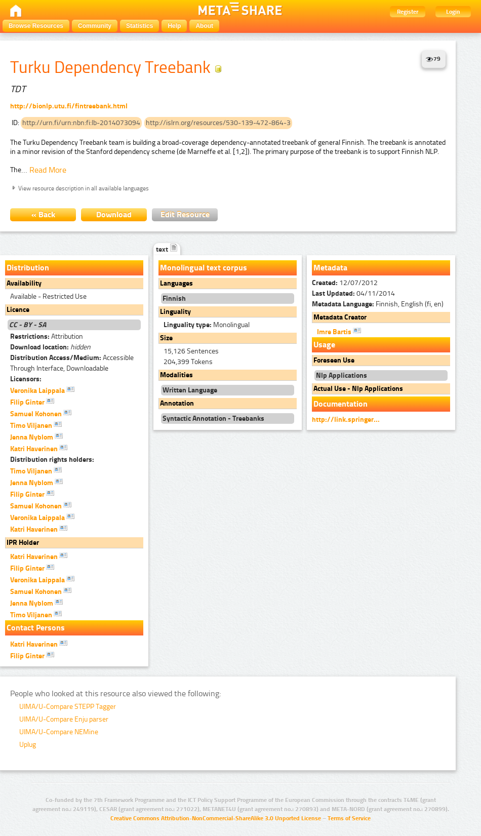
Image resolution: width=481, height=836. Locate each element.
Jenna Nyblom (36, 436)
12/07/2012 (345, 282)
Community (94, 25)
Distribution (28, 267)
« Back (43, 214)
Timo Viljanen (36, 425)
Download (114, 214)
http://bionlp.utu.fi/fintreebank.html (69, 106)
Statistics (139, 25)
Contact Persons (36, 627)
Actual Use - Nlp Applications (358, 388)
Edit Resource (185, 214)
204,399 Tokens (188, 361)
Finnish (174, 298)
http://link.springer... (346, 419)
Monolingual (207, 325)
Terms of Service (349, 818)
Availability (24, 283)
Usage (324, 344)
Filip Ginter (32, 401)
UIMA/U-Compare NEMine (58, 732)
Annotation (177, 403)
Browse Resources (36, 25)
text (167, 249)
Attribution (46, 336)
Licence (18, 309)
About (204, 25)
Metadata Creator (340, 317)
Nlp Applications (341, 375)
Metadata (330, 267)
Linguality (175, 311)
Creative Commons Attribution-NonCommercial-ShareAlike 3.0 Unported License (215, 818)
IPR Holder (23, 542)
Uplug (27, 744)
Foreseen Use (333, 360)
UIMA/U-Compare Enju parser (63, 719)
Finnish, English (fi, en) (378, 304)
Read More (47, 170)
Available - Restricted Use (48, 296)
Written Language (190, 390)
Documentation (340, 404)
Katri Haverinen (38, 448)
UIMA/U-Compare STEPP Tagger (67, 706)
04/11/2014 (353, 293)
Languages (176, 283)
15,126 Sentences (191, 351)
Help (174, 25)
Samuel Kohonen (40, 413)
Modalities (176, 375)
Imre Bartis (339, 331)
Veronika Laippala (42, 390)
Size (166, 338)
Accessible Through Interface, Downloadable (72, 363)
